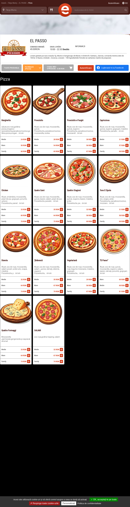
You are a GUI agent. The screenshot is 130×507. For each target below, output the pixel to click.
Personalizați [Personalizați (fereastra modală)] (69, 503)
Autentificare (86, 68)
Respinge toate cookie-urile (44, 503)
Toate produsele (11, 68)
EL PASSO (22, 3)
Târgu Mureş (12, 3)
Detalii (21, 133)
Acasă (3, 3)
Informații (80, 46)
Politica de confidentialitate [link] (89, 503)
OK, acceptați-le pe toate (104, 499)
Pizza (30, 3)
